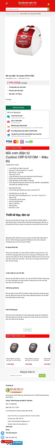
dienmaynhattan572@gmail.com (21, 421)
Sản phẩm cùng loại (15, 336)
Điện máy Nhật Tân (11, 437)
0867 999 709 (19, 418)
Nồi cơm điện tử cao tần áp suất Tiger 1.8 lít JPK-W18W (13, 359)
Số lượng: (8, 99)
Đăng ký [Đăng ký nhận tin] (42, 375)
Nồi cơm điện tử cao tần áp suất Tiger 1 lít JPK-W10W (32, 359)
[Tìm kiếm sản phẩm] (27, 9)
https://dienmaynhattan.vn (20, 424)
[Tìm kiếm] (48, 9)
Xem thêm (28, 330)
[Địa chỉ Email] (27, 375)
